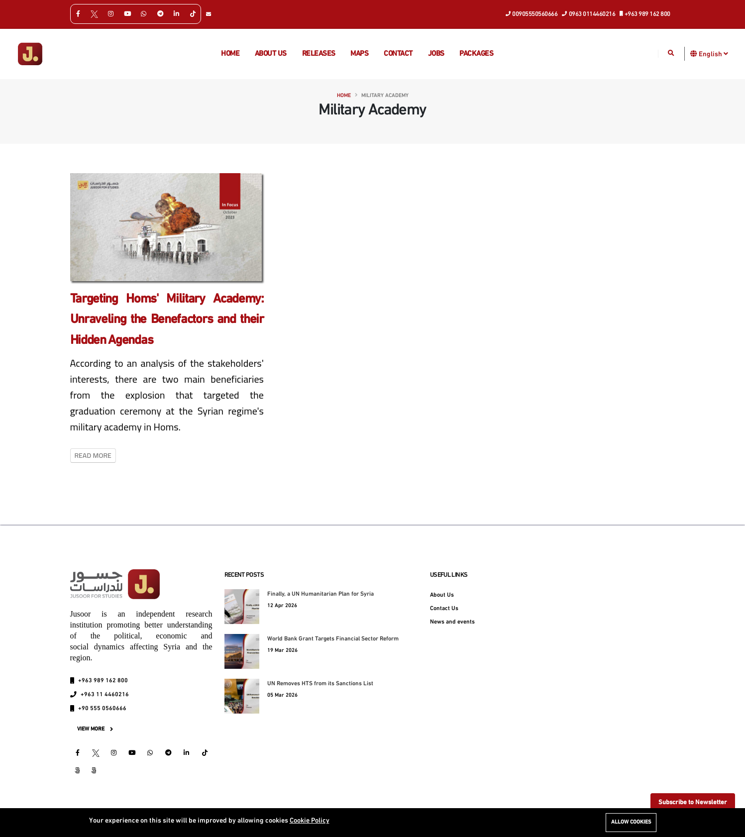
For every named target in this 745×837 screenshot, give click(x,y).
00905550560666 (532, 13)
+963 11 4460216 (105, 695)
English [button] (713, 54)
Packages (476, 54)
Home (230, 54)
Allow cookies (631, 822)
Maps (359, 54)
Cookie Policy (309, 821)
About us (271, 54)
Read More (93, 455)
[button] (694, 53)
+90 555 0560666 (102, 709)
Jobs (436, 54)
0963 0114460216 (588, 13)
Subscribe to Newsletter (692, 802)
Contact (398, 54)
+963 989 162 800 (645, 13)
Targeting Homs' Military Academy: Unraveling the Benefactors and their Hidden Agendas (167, 320)
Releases (318, 54)
